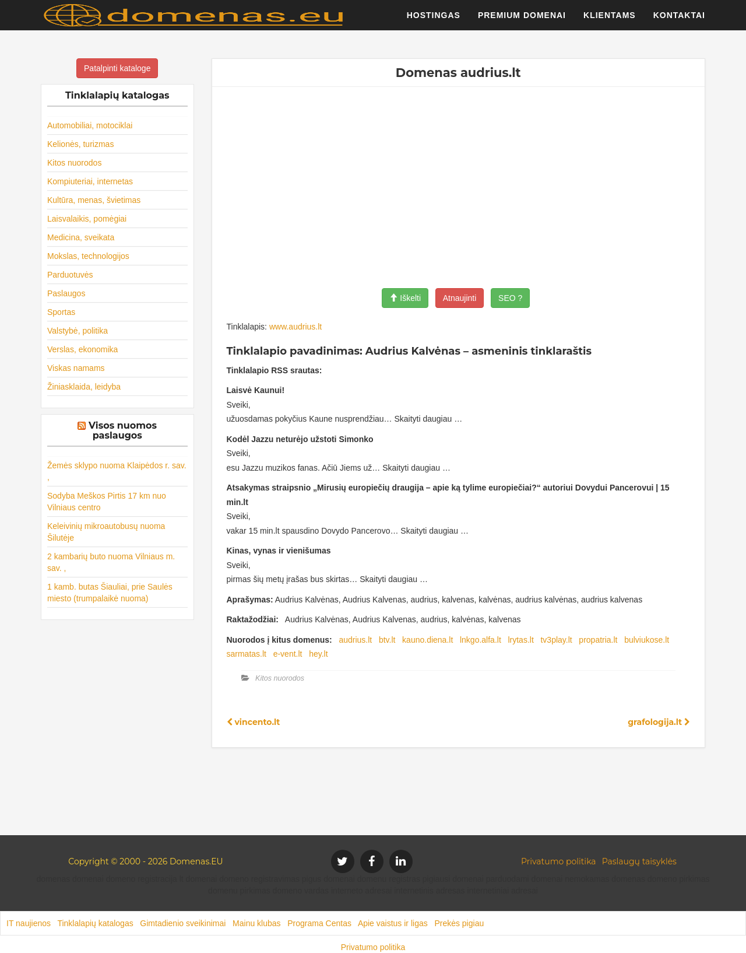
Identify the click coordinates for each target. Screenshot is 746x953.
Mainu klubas (257, 923)
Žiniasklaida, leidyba (84, 386)
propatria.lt (598, 639)
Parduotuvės (70, 274)
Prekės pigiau (459, 923)
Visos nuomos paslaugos (123, 431)
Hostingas (433, 20)
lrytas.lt (520, 639)
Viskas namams (76, 368)
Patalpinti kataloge (117, 68)
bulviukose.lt (646, 639)
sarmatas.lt (246, 653)
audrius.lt (355, 639)
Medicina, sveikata (80, 237)
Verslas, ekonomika (82, 349)
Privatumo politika (558, 861)
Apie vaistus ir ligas (393, 923)
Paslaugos (66, 293)
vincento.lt (253, 722)
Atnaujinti (460, 298)
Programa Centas (319, 923)
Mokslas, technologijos (88, 256)
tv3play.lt (556, 639)
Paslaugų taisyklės (639, 861)
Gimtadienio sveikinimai (183, 923)
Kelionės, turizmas (80, 144)
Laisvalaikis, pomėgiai (86, 218)
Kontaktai (679, 20)
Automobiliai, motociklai (89, 125)
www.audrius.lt (295, 326)
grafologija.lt (659, 722)
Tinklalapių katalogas (95, 923)
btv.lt (387, 639)
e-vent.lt (287, 653)
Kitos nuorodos (74, 162)
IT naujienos (28, 923)
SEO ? (510, 298)
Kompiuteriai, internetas (90, 181)
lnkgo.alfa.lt (480, 639)
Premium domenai (522, 20)
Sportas (61, 312)
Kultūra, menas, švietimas (93, 200)
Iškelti (405, 298)
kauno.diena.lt (427, 639)
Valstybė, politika (77, 330)
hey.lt (318, 653)
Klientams (609, 20)
